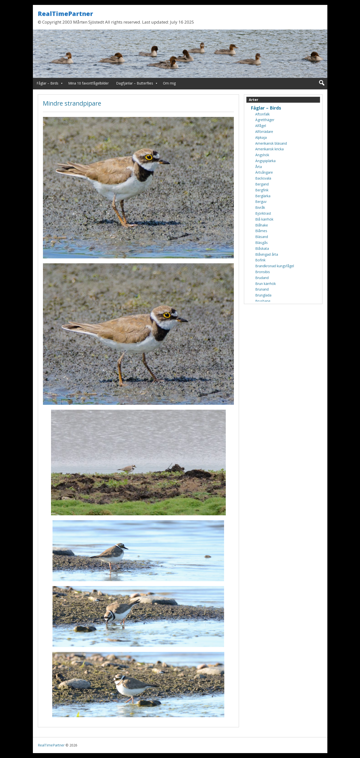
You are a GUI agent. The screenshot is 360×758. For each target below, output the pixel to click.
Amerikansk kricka (269, 149)
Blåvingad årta (266, 254)
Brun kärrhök (265, 283)
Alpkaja (261, 137)
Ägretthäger (264, 119)
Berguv (261, 201)
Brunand (262, 289)
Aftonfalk (262, 114)
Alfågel (260, 125)
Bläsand (261, 236)
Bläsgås (261, 242)
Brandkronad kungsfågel (274, 266)
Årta (258, 166)
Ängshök (262, 155)
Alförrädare (264, 131)
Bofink (260, 260)
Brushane (262, 301)
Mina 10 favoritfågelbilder (88, 83)
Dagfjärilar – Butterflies (134, 83)
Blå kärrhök (264, 219)
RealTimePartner (65, 13)
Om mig (169, 83)
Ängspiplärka (265, 160)
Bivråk (260, 207)
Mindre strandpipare (72, 103)
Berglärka (262, 196)
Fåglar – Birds (47, 83)
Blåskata (262, 248)
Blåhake (261, 225)
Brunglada (263, 295)
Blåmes (261, 230)
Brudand (262, 277)
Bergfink (261, 190)
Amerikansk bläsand (271, 143)
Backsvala (263, 178)
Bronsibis (262, 271)
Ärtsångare (264, 172)
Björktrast (263, 213)
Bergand (262, 184)
